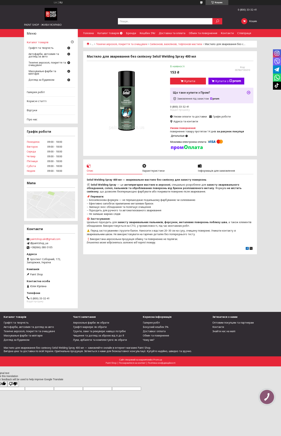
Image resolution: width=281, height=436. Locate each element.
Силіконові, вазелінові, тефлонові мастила (176, 44)
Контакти (227, 33)
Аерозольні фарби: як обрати (91, 322)
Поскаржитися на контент (132, 362)
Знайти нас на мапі (223, 331)
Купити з (228, 81)
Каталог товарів (108, 33)
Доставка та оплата (172, 33)
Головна (88, 33)
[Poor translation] (13, 384)
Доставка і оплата (154, 331)
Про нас (32, 119)
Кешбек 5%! (147, 33)
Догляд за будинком (41, 80)
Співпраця (244, 33)
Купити (189, 81)
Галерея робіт (36, 92)
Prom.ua (157, 359)
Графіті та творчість (41, 48)
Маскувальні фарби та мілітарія (42, 72)
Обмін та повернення (203, 33)
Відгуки (32, 110)
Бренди (131, 33)
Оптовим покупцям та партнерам (233, 322)
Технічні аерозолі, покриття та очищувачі (121, 44)
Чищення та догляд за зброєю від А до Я (98, 335)
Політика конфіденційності (161, 362)
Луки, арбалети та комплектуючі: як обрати (100, 339)
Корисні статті (36, 101)
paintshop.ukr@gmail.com (45, 239)
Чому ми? (148, 339)
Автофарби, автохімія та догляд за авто (43, 55)
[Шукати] (217, 21)
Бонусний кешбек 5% (155, 327)
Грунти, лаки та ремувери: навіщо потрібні (99, 331)
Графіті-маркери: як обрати (90, 327)
